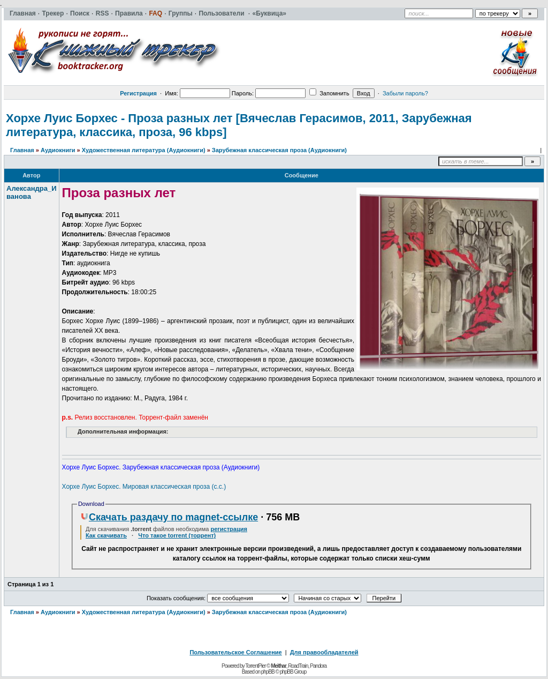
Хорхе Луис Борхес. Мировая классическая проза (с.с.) (144, 486)
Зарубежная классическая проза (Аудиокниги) (279, 150)
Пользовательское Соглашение (235, 652)
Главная (22, 150)
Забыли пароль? (405, 93)
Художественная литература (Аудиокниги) (144, 150)
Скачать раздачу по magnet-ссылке (169, 517)
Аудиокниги (58, 150)
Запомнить (329, 93)
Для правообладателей (324, 652)
